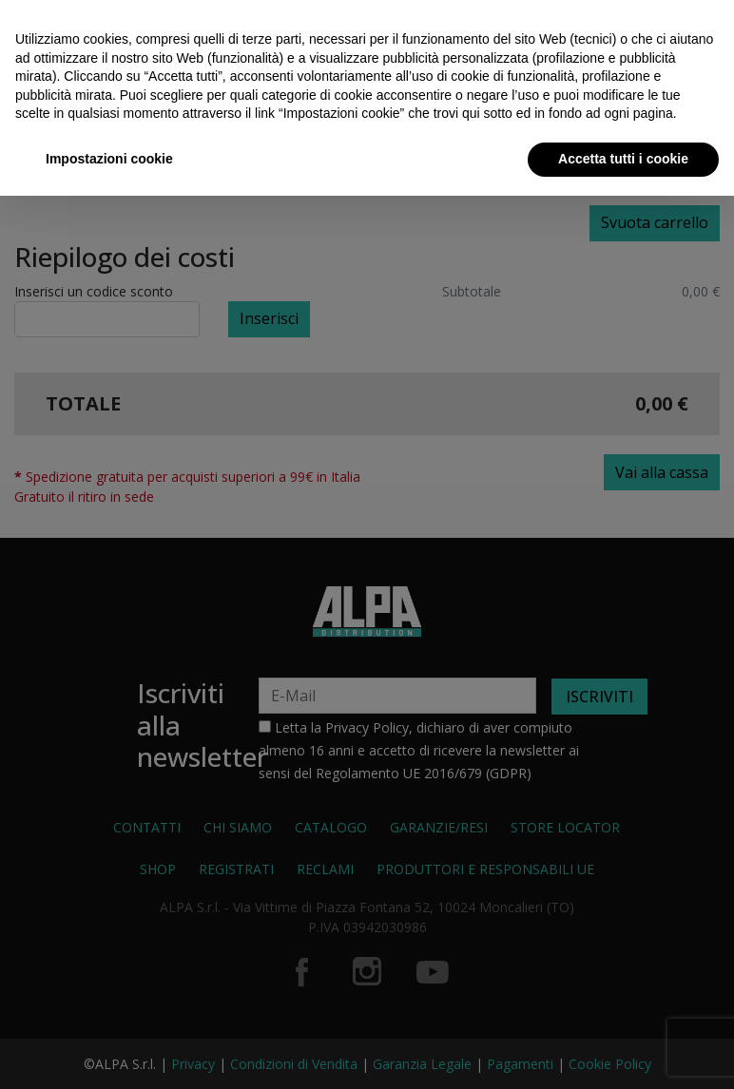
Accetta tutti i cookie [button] (623, 158)
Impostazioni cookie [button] (109, 158)
